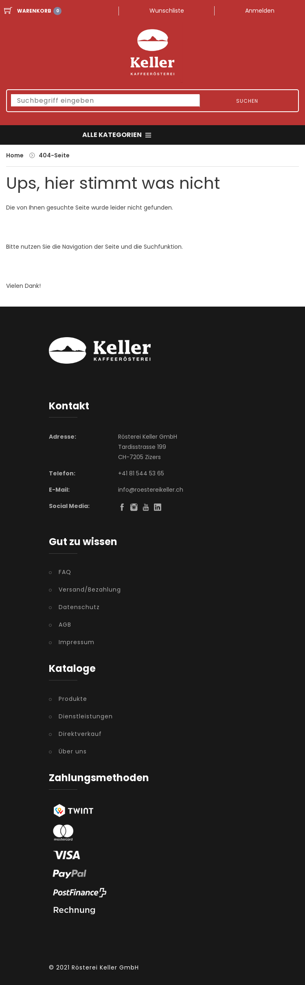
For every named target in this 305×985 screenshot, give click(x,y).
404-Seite (54, 155)
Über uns (73, 751)
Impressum (76, 642)
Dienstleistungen (86, 716)
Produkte (73, 699)
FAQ (65, 572)
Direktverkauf (80, 734)
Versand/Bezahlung (90, 589)
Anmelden (259, 11)
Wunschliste (166, 11)
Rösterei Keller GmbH (105, 967)
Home (15, 155)
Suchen (247, 100)
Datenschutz (79, 607)
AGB (65, 625)
